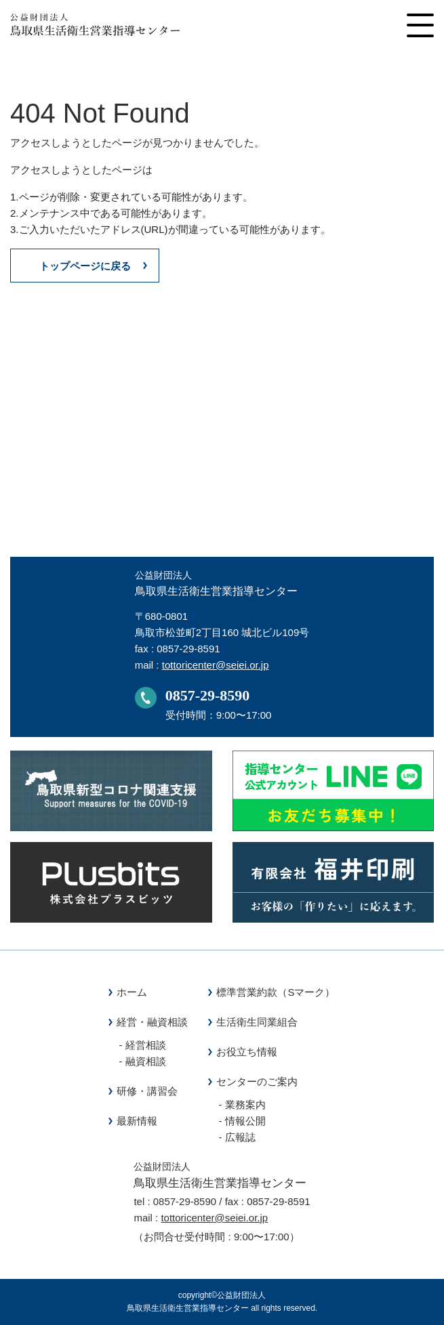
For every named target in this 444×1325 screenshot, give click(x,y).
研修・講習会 (147, 1091)
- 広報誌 (236, 1137)
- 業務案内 (241, 1104)
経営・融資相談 (152, 1022)
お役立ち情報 (246, 1051)
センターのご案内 (257, 1081)
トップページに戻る (85, 266)
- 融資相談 (142, 1061)
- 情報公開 (241, 1121)
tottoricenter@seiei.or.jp (215, 665)
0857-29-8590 (207, 695)
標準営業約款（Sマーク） (275, 992)
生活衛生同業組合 (257, 1022)
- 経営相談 (142, 1045)
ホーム (132, 992)
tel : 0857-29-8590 (175, 1201)
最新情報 (137, 1121)
